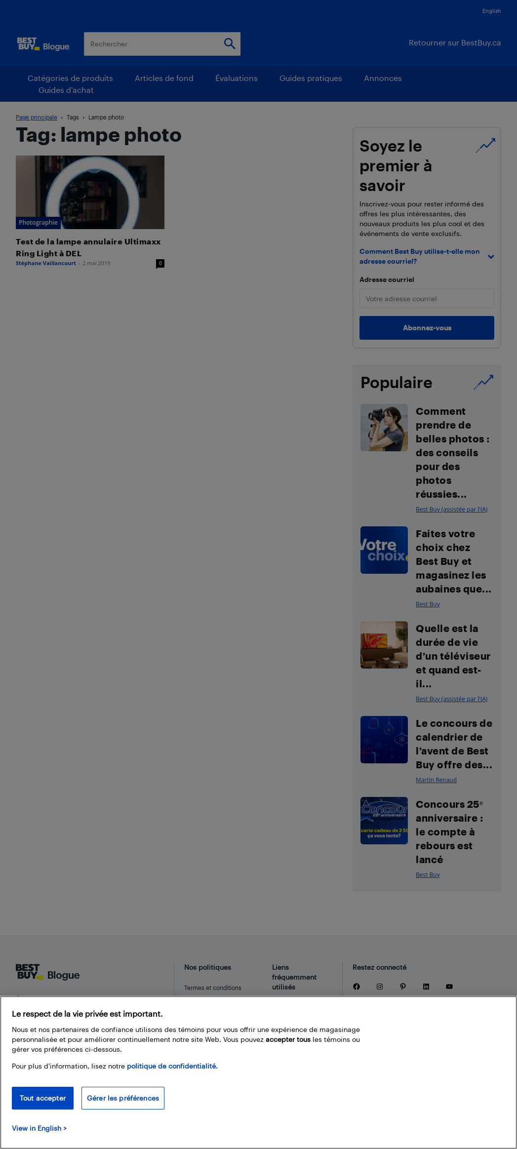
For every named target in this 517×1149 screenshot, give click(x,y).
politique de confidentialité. (172, 1066)
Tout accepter (43, 1098)
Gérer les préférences (123, 1098)
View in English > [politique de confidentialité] (39, 1128)
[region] (258, 1072)
